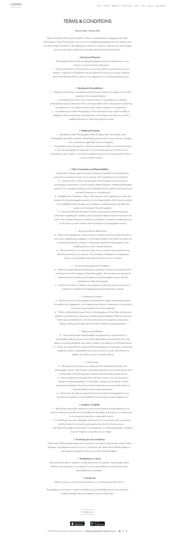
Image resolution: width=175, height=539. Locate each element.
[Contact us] (87, 512)
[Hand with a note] (77, 523)
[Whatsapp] (123, 531)
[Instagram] (119, 531)
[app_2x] (126, 531)
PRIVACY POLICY (109, 531)
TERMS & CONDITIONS (93, 531)
